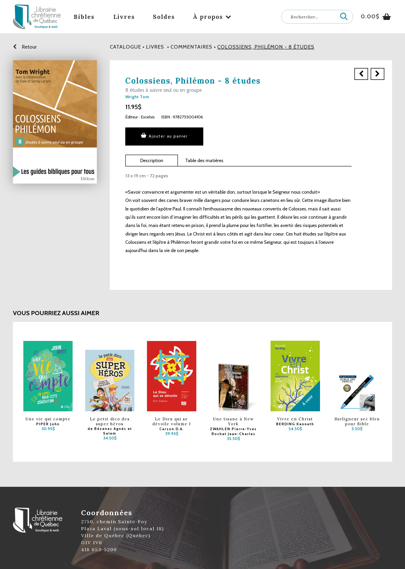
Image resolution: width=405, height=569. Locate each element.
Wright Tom (137, 96)
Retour (25, 47)
